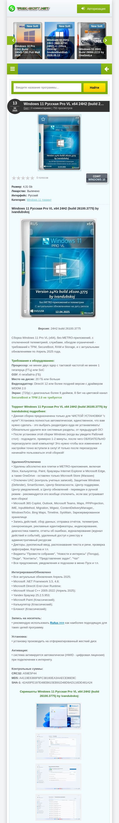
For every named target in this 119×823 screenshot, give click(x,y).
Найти (94, 87)
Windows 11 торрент (39, 199)
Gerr (26, 108)
